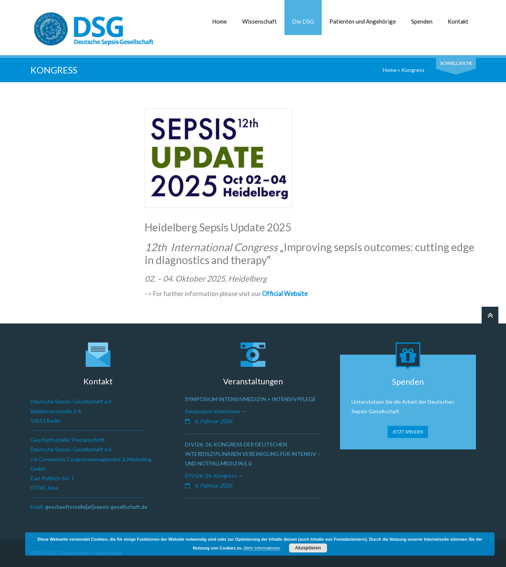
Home (219, 21)
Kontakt (458, 21)
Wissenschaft (259, 21)
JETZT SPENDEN (407, 431)
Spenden (422, 21)
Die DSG (303, 21)
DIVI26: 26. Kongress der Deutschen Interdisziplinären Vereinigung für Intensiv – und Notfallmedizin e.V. (253, 454)
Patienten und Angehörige (362, 21)
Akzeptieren (308, 548)
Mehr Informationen (262, 548)
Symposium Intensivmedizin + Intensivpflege (250, 399)
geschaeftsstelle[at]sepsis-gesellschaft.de (96, 506)
